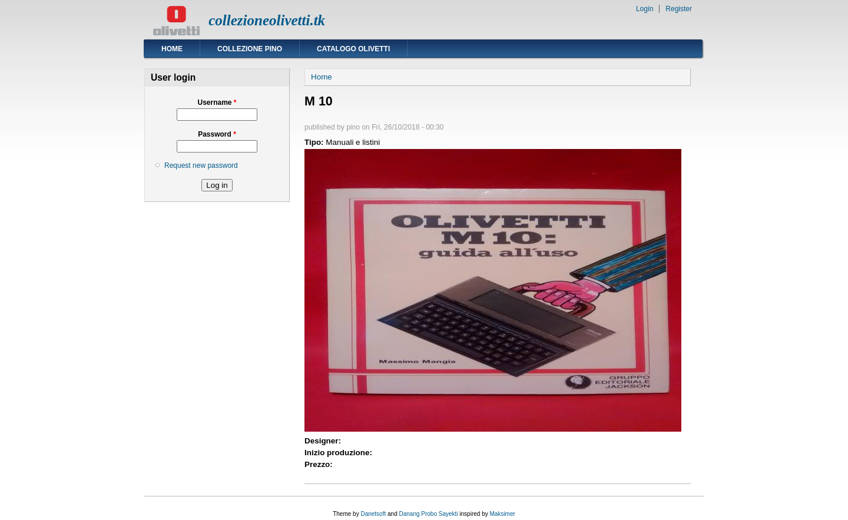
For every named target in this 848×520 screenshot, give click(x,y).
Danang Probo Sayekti (428, 514)
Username (216, 102)
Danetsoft (373, 514)
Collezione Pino (249, 49)
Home (172, 49)
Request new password (201, 165)
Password (217, 134)
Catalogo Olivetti (353, 49)
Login (644, 9)
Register (678, 9)
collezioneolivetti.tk (266, 20)
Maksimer (502, 514)
